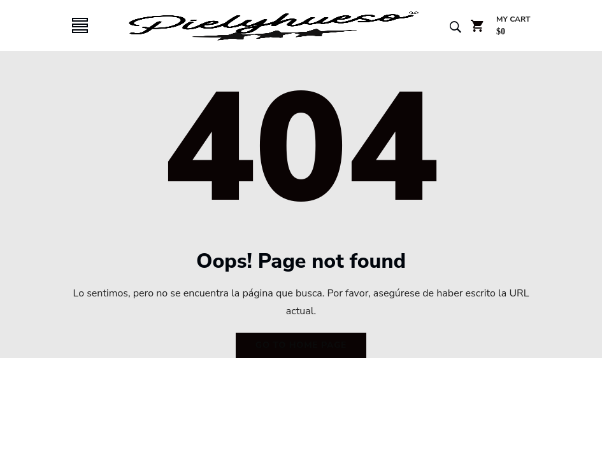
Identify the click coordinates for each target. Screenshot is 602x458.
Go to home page (301, 345)
